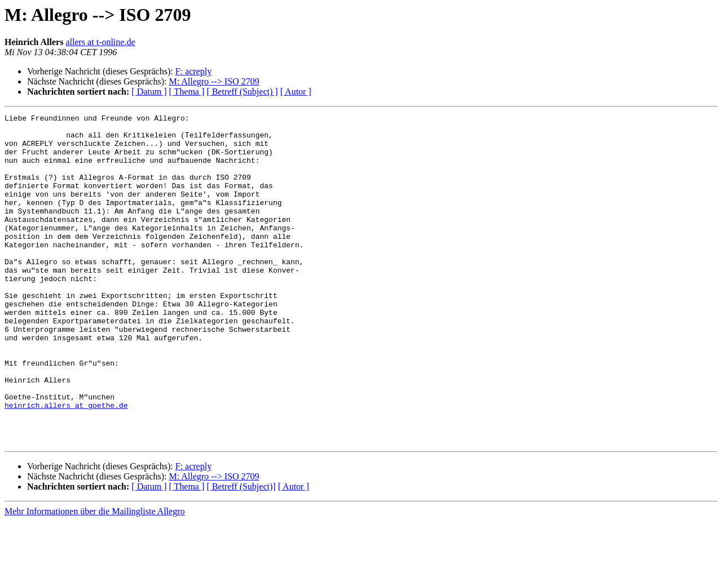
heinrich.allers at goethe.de (66, 464)
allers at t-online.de (100, 42)
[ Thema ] (187, 91)
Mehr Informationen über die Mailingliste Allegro (94, 577)
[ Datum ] (148, 91)
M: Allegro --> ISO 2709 (214, 81)
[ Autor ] (295, 91)
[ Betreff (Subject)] (240, 552)
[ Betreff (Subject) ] (242, 91)
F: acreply (193, 71)
